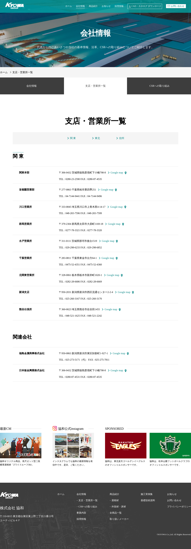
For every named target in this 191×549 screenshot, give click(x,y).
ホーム (68, 6)
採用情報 (119, 6)
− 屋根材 (114, 500)
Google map (117, 172)
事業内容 (81, 513)
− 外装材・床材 (118, 506)
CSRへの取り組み (159, 85)
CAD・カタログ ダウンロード (144, 6)
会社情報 (80, 6)
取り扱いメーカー (119, 519)
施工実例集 (147, 494)
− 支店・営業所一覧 (87, 500)
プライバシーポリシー (179, 506)
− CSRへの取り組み (87, 506)
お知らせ (106, 6)
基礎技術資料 (148, 500)
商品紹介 (93, 6)
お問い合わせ (176, 6)
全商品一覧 (116, 513)
